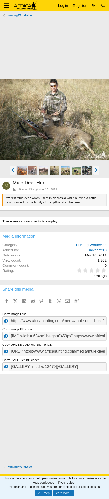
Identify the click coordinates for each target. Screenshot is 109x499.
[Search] (103, 5)
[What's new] (93, 5)
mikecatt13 (24, 189)
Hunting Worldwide (91, 245)
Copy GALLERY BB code (20, 360)
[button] (6, 6)
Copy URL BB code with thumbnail (26, 344)
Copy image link (13, 314)
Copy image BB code (17, 329)
